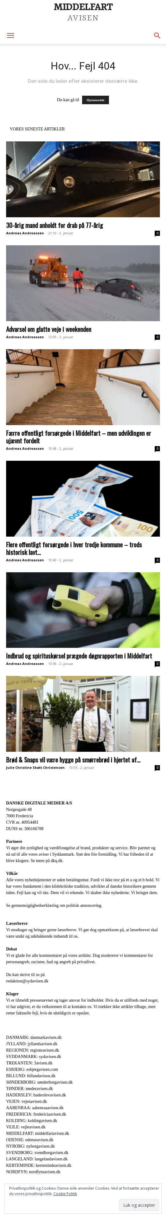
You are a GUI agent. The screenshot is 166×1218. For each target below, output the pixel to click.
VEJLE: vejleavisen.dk (25, 1127)
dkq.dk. (57, 860)
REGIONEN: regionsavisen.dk (32, 1050)
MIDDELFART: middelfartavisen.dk (37, 1133)
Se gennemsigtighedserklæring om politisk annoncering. (54, 905)
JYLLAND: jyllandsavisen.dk (31, 1044)
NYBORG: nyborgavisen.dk (30, 1146)
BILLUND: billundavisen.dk (31, 1076)
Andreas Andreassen (25, 233)
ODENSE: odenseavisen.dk (29, 1140)
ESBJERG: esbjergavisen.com (32, 1069)
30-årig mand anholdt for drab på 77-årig (54, 225)
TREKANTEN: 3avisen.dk (29, 1063)
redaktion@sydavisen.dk (27, 981)
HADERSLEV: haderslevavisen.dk (36, 1095)
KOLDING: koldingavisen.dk (31, 1120)
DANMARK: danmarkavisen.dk (34, 1037)
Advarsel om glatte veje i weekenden (48, 329)
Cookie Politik (65, 1193)
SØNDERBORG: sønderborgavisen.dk (39, 1082)
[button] (10, 35)
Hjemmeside (96, 100)
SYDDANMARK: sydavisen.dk (33, 1056)
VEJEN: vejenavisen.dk (26, 1101)
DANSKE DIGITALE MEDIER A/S (39, 803)
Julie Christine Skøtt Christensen (35, 767)
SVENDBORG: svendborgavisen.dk (37, 1152)
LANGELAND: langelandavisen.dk (36, 1159)
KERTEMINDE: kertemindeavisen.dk (38, 1165)
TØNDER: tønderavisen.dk (29, 1088)
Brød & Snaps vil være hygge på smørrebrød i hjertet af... (73, 759)
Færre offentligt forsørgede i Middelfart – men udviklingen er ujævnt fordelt (78, 436)
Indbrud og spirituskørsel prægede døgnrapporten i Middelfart (79, 655)
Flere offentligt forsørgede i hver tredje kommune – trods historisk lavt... (74, 548)
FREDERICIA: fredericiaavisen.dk (36, 1114)
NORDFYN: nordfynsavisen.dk (33, 1172)
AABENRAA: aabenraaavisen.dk (34, 1108)
